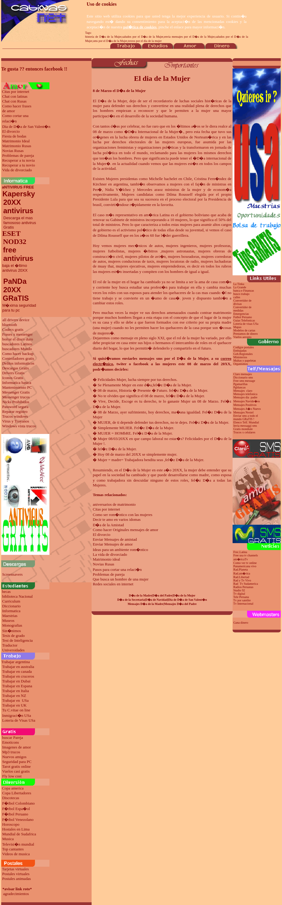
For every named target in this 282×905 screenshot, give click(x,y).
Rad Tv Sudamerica (245, 583)
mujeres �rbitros (143, 251)
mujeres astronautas (177, 251)
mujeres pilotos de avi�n (145, 256)
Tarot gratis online (16, 766)
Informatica (11, 611)
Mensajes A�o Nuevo (247, 408)
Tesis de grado (13, 635)
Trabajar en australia (18, 666)
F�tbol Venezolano (17, 819)
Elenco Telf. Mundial (246, 422)
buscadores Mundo (17, 348)
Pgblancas (239, 387)
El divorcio (11, 131)
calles (236, 297)
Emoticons (10, 742)
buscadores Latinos (17, 344)
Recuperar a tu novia (18, 160)
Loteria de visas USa (245, 323)
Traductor (9, 645)
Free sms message (244, 380)
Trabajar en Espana (17, 686)
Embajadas (240, 350)
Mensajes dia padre (245, 397)
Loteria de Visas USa (18, 720)
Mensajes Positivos (245, 405)
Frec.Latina (240, 552)
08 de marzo (103, 131)
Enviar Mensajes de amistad (115, 539)
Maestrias (9, 615)
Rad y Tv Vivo (242, 580)
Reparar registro (14, 411)
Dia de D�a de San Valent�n (26, 126)
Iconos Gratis (12, 377)
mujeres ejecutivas (130, 266)
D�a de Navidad (157, 599)
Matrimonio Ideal (16, 141)
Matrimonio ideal (106, 559)
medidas (238, 310)
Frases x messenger (17, 334)
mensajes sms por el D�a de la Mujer (173, 358)
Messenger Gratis (16, 392)
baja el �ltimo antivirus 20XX (14, 268)
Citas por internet (15, 91)
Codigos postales (243, 347)
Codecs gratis (12, 329)
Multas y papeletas (244, 360)
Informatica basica (16, 382)
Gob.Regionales (243, 354)
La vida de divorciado (110, 554)
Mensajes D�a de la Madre (146, 604)
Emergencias (241, 313)
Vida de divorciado (17, 170)
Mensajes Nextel (243, 412)
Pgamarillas (240, 384)
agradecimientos (16, 893)
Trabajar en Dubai (16, 681)
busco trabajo (241, 294)
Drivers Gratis (13, 373)
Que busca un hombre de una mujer (121, 579)
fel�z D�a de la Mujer (172, 385)
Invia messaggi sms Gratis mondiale (245, 427)
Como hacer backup (17, 353)
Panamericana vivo (244, 566)
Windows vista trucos (19, 426)
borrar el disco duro (17, 339)
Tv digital (239, 593)
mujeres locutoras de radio (177, 261)
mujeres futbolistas (108, 251)
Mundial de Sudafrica (19, 834)
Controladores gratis (18, 358)
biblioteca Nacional (17, 596)
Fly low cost (11, 776)
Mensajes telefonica (245, 394)
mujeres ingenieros (181, 245)
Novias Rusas (13, 150)
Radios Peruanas (243, 587)
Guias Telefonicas (244, 320)
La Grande (239, 287)
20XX (11, 290)
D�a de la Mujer (112, 101)
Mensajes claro (242, 390)
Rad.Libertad (241, 577)
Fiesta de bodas (14, 136)
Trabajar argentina (15, 662)
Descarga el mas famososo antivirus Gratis (18, 222)
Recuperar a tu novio (18, 165)
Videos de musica (16, 854)
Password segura (15, 406)
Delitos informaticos (18, 363)
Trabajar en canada (17, 671)
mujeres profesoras (215, 245)
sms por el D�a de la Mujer (110, 41)
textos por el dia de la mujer (145, 41)
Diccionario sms (243, 377)
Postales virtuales (16, 874)
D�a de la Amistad (108, 525)
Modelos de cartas (244, 330)
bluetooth (9, 324)
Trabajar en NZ (14, 695)
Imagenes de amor (16, 747)
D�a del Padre (162, 595)
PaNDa (15, 281)
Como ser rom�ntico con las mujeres (122, 514)
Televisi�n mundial (18, 844)
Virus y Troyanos (15, 421)
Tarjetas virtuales (15, 869)
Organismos (240, 363)
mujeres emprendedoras (166, 266)
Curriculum (11, 601)
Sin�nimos (11, 630)
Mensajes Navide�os (246, 401)
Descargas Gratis (15, 368)
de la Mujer (110, 406)
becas (6, 591)
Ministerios (240, 357)
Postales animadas (16, 878)
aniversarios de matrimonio (114, 504)
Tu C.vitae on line (16, 710)
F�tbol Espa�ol (16, 808)
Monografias (12, 625)
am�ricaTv (240, 559)
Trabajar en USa (15, 700)
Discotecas (10, 798)
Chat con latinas (14, 96)
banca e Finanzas (243, 290)
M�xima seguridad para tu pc (18, 307)
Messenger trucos (16, 397)
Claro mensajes (243, 374)
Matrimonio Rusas (16, 146)
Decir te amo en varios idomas (116, 519)
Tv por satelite (242, 600)
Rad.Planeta (240, 569)
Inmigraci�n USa (16, 715)
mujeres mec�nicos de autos (138, 245)
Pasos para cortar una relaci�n (117, 569)
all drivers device (16, 320)
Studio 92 (239, 590)
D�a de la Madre (140, 595)
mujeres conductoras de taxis (131, 261)
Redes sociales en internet (113, 584)
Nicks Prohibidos (15, 402)
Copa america (13, 788)
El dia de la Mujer (162, 78)
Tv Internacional (243, 603)
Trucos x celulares (244, 432)
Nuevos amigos (14, 757)
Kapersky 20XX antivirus (18, 202)
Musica (8, 839)
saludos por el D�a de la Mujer (142, 36)
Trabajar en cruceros (18, 676)
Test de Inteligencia (17, 640)
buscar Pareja (12, 737)
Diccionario (11, 606)
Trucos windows (15, 416)
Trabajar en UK (14, 705)
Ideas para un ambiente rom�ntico (120, 549)
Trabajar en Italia (15, 690)
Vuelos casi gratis (16, 771)
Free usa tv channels (245, 555)
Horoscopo (10, 824)
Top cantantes (13, 849)
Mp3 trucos (11, 752)
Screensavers (12, 574)
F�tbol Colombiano (18, 803)
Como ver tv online (245, 563)
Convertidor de (242, 307)
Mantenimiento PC (17, 387)
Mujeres (112, 178)
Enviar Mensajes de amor (113, 544)
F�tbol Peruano (15, 814)
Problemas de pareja (18, 155)
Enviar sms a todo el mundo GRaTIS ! (245, 417)
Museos (8, 620)
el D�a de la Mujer (135, 470)
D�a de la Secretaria (131, 599)
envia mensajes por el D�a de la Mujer (189, 36)
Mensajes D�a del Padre (180, 604)
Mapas (237, 327)
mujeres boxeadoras (183, 256)
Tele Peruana (241, 597)
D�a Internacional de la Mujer (153, 131)
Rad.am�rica (241, 573)
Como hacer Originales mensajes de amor (125, 529)
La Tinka (238, 284)
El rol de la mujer (107, 282)
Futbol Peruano (242, 317)
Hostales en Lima (16, 829)
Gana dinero (240, 622)
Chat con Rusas (14, 101)
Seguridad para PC (16, 761)
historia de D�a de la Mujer (103, 36)
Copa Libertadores (16, 793)
